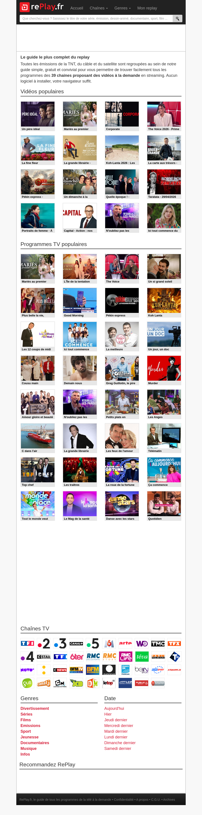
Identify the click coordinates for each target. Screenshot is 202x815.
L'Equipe (174, 669)
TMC (158, 643)
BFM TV (76, 669)
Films (26, 720)
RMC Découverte (93, 656)
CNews (60, 669)
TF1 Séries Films (60, 656)
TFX (174, 643)
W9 (141, 643)
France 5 (92, 643)
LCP (125, 683)
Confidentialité (124, 799)
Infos (25, 754)
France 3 (60, 643)
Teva (142, 656)
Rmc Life (126, 656)
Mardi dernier (116, 731)
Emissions (30, 725)
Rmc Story (109, 656)
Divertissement (35, 708)
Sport (26, 731)
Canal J (43, 683)
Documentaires (35, 743)
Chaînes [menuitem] (99, 8)
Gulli (27, 683)
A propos (142, 799)
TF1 (27, 643)
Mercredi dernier (118, 725)
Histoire (158, 683)
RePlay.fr (25, 799)
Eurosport (158, 669)
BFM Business (92, 669)
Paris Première (158, 656)
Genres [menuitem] (122, 8)
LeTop (109, 683)
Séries (26, 714)
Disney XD (76, 683)
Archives (169, 799)
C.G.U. (156, 799)
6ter (77, 656)
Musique (29, 748)
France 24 (125, 669)
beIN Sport (141, 669)
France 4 (27, 656)
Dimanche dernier (120, 743)
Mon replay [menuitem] (147, 8)
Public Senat (141, 683)
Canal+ (76, 643)
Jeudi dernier (115, 720)
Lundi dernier (115, 737)
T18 (174, 656)
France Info (43, 669)
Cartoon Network (60, 683)
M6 (109, 643)
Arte (125, 643)
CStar (44, 656)
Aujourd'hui (114, 708)
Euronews (109, 669)
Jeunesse (30, 737)
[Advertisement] (101, 38)
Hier (108, 714)
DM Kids (92, 683)
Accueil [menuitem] (76, 8)
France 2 (43, 643)
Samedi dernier (117, 748)
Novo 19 (27, 669)
